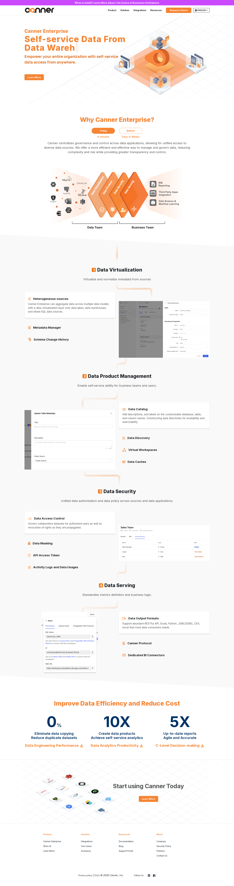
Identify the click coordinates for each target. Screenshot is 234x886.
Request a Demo (179, 10)
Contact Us (162, 855)
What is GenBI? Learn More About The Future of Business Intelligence (117, 2)
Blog (121, 846)
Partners (161, 851)
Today (103, 130)
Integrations (139, 10)
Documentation (126, 841)
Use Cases (86, 846)
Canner (39, 10)
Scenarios (86, 851)
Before (131, 130)
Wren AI (47, 846)
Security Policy (164, 846)
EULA (97, 875)
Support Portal (126, 851)
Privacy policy (85, 875)
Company (161, 841)
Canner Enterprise (52, 841)
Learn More (34, 77)
